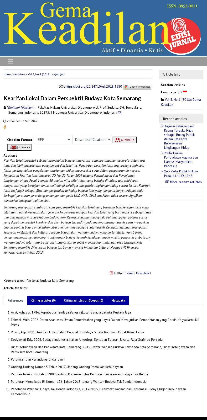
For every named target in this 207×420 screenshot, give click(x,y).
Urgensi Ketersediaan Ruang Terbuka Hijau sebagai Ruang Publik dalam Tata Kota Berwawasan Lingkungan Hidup (179, 137)
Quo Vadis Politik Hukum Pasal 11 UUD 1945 (180, 173)
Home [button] (7, 74)
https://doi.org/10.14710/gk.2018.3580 (94, 86)
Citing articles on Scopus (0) (83, 300)
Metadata (118, 300)
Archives (19, 74)
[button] (5, 126)
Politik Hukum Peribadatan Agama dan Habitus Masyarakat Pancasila (180, 159)
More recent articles (184, 182)
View (130, 273)
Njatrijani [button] (59, 74)
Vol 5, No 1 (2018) (39, 74)
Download (143, 273)
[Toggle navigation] (10, 61)
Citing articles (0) (43, 300)
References (15, 300)
